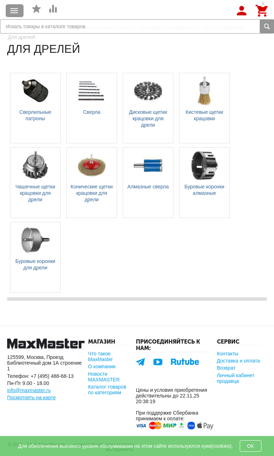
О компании (102, 366)
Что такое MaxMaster (100, 356)
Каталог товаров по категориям (107, 389)
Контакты (228, 353)
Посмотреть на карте (31, 397)
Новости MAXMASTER (104, 376)
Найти (267, 26)
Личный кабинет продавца (235, 378)
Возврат (226, 368)
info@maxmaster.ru (29, 390)
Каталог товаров (14, 11)
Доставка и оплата (238, 361)
